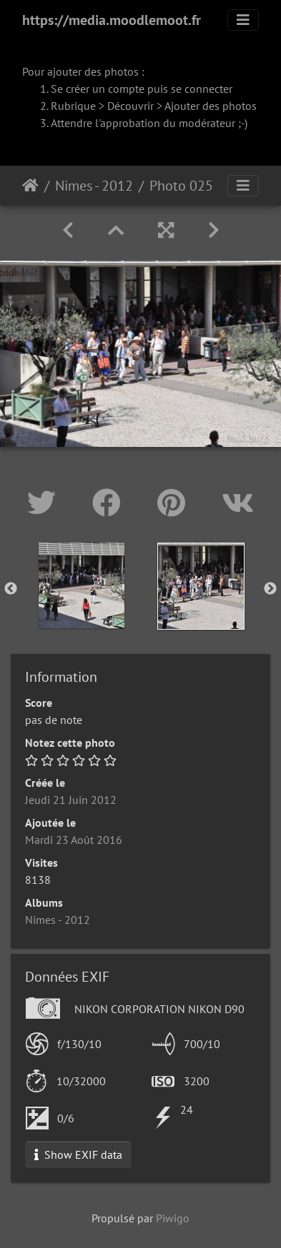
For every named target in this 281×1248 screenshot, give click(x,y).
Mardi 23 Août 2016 (73, 839)
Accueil (30, 185)
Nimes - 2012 (94, 185)
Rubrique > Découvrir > (107, 106)
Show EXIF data (78, 1154)
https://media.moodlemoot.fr (111, 20)
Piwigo (172, 1218)
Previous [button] (11, 589)
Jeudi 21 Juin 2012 (71, 799)
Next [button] (270, 589)
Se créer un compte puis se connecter (141, 88)
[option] (81, 585)
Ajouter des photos (210, 106)
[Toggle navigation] (243, 20)
